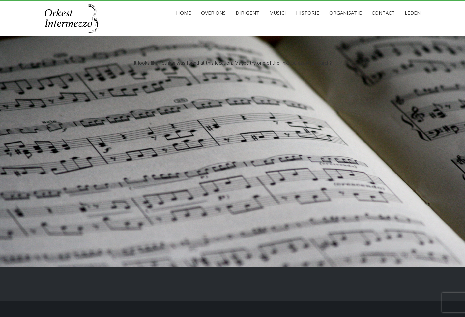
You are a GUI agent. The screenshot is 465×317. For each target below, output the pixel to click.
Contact (383, 12)
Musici (277, 12)
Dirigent (247, 12)
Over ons (213, 12)
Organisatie (345, 12)
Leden (413, 12)
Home (183, 12)
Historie (307, 12)
